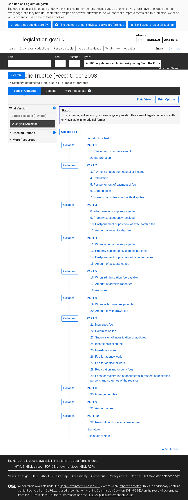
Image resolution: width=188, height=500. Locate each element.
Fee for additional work (110, 363)
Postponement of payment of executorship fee (125, 224)
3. (91, 171)
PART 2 (92, 165)
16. (92, 277)
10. (92, 224)
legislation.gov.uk (36, 38)
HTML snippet (34, 466)
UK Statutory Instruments (24, 83)
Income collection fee (109, 343)
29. (92, 375)
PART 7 (92, 318)
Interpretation (102, 157)
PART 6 (92, 298)
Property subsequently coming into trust (121, 250)
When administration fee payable (116, 277)
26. (92, 356)
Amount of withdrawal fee (111, 310)
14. (92, 257)
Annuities (101, 290)
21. (92, 324)
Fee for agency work (108, 356)
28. (92, 369)
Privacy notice (118, 476)
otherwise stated (130, 486)
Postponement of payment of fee (114, 184)
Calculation (100, 178)
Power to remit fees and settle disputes (118, 197)
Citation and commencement (112, 151)
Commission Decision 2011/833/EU (120, 490)
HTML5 (19, 466)
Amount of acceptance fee (112, 263)
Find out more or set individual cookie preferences (91, 24)
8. (91, 211)
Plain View (144, 99)
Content (51, 91)
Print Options (167, 99)
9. (91, 217)
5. (91, 184)
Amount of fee (104, 408)
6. (91, 190)
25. (92, 350)
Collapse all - (70, 132)
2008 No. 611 (52, 83)
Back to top (172, 449)
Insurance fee (104, 324)
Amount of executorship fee (113, 230)
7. (91, 197)
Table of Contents (24, 91)
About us (47, 476)
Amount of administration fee (114, 284)
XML (55, 466)
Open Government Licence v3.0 (80, 486)
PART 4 (92, 238)
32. (92, 422)
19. (92, 304)
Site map (62, 476)
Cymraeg (174, 48)
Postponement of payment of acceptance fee (124, 257)
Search (16, 75)
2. (91, 157)
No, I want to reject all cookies (154, 24)
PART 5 (92, 271)
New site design (18, 476)
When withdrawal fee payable (114, 304)
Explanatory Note (98, 435)
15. (92, 263)
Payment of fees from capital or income (118, 171)
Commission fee (105, 331)
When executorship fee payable (114, 211)
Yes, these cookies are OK (31, 24)
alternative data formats (74, 460)
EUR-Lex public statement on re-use (110, 495)
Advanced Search (168, 68)
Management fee (106, 394)
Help (35, 476)
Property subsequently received (114, 217)
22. (92, 331)
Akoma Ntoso (69, 466)
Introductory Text (98, 138)
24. (92, 343)
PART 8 (92, 388)
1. (91, 151)
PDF (47, 466)
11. (92, 230)
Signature (93, 429)
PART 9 (92, 402)
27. (92, 363)
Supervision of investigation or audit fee (120, 337)
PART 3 (92, 205)
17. (92, 284)
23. (92, 337)
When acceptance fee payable (115, 244)
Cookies (136, 476)
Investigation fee (106, 350)
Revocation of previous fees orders (117, 422)
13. (92, 250)
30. (92, 394)
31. (92, 408)
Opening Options (22, 133)
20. (92, 310)
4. (91, 178)
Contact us (98, 476)
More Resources (75, 91)
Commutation (102, 190)
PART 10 (93, 416)
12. (92, 244)
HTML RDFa (87, 466)
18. (92, 290)
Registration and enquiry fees (114, 369)
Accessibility (80, 476)
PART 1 (92, 145)
